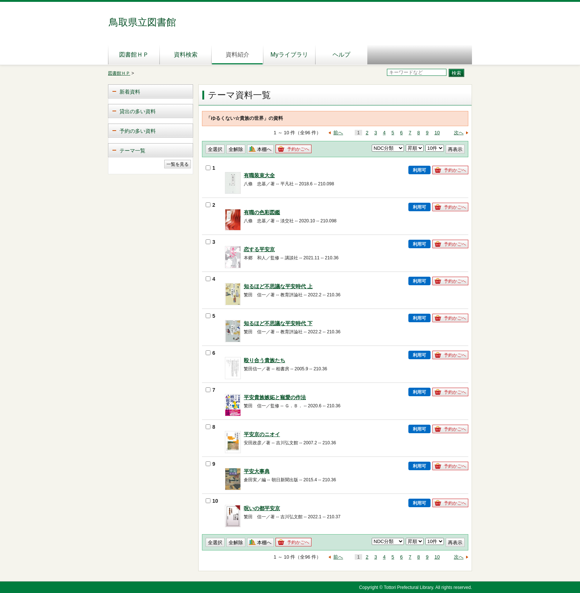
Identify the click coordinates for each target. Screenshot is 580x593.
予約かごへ (298, 149)
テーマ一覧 (132, 151)
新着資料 (129, 92)
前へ (338, 132)
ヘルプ (341, 54)
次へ (458, 132)
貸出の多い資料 (137, 111)
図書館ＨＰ (134, 54)
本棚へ (264, 149)
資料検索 (186, 54)
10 (437, 132)
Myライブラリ (289, 54)
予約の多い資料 (137, 131)
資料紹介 (237, 54)
